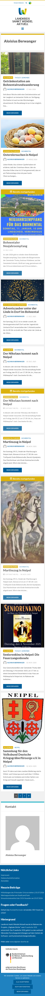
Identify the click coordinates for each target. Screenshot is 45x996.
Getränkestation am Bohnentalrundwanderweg (21, 82)
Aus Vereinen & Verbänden (15, 305)
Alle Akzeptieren (22, 982)
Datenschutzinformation (10, 878)
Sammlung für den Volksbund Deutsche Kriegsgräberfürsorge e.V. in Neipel (22, 756)
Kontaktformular (16, 910)
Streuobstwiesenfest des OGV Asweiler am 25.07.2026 (22, 898)
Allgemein (8, 78)
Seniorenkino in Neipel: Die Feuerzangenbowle (21, 656)
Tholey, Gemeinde (22, 78)
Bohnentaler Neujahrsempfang (15, 244)
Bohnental (26, 151)
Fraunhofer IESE (31, 927)
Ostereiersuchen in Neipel (20, 155)
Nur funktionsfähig (22, 987)
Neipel (17, 747)
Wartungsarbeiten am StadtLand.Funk (15, 895)
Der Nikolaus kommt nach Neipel (20, 355)
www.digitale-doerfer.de (19, 941)
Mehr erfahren (12, 113)
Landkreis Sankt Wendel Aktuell (22, 21)
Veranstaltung (10, 239)
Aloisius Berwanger (13, 89)
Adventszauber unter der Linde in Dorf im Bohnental (21, 310)
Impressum (5, 875)
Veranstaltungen (11, 151)
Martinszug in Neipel (17, 442)
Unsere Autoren (19, 3)
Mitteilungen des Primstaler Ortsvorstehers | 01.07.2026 (22, 892)
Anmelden (5, 881)
